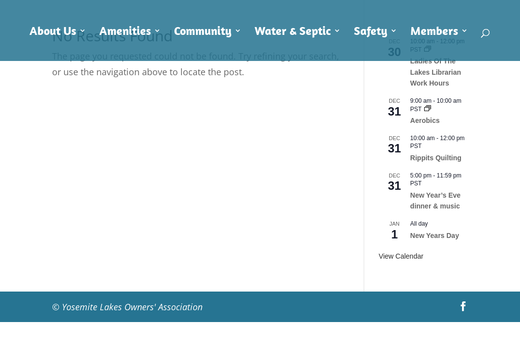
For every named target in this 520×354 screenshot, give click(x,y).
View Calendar (401, 256)
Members (434, 32)
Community (202, 32)
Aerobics (425, 120)
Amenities (125, 32)
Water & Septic (293, 32)
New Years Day (434, 235)
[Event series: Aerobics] (427, 109)
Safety (370, 32)
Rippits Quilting (436, 158)
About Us (52, 32)
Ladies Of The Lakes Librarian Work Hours (436, 72)
